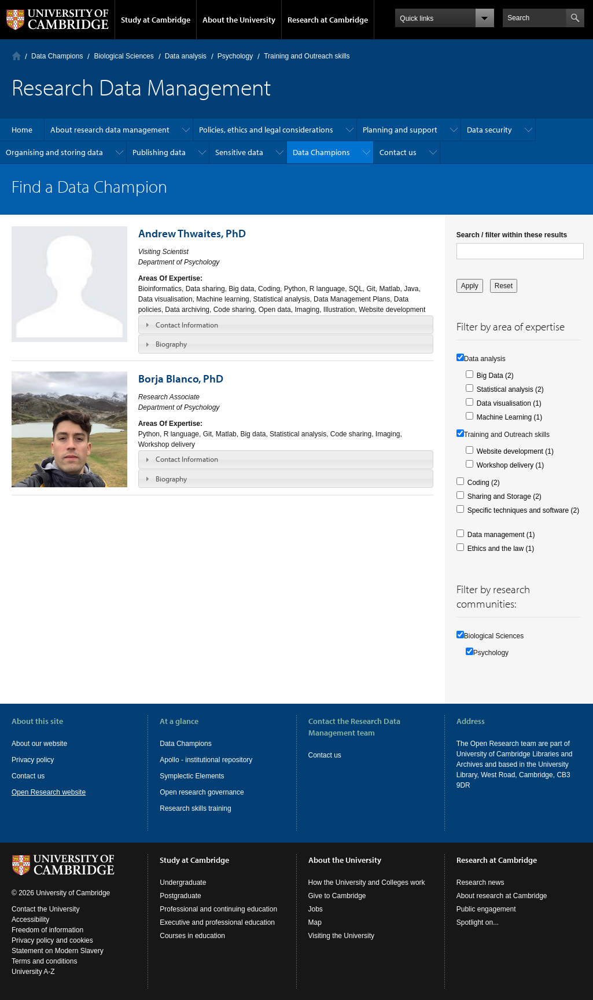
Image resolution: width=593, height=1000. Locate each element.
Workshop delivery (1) (510, 465)
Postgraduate (180, 896)
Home (16, 56)
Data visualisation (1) (509, 403)
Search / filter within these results (511, 235)
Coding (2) (483, 483)
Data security (489, 129)
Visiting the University (341, 936)
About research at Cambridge (501, 896)
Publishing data (159, 152)
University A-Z (33, 972)
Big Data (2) (495, 376)
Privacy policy (33, 760)
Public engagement (486, 909)
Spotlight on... (477, 922)
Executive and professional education (217, 922)
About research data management (110, 129)
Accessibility (30, 920)
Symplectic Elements (192, 776)
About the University (238, 19)
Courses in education (192, 936)
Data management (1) (501, 535)
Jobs (315, 909)
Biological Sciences (123, 56)
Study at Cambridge (155, 19)
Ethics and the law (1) (500, 549)
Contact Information (187, 324)
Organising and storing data (54, 152)
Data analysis (186, 56)
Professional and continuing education (218, 909)
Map (315, 922)
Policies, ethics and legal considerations (266, 129)
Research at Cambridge (328, 19)
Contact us (398, 152)
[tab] (285, 324)
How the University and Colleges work (366, 882)
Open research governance (202, 792)
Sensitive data (239, 152)
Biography (171, 343)
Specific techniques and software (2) (523, 510)
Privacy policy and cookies (52, 940)
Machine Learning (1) (509, 417)
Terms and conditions (44, 961)
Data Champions (57, 56)
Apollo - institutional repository (206, 760)
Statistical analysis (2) (510, 389)
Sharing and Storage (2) (504, 496)
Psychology (235, 56)
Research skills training (195, 808)
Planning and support (400, 129)
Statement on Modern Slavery (58, 951)
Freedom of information (47, 930)
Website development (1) (515, 451)
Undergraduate (183, 882)
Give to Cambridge (337, 896)
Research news (480, 882)
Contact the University (45, 909)
